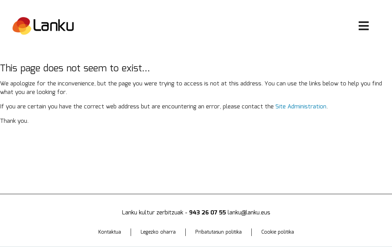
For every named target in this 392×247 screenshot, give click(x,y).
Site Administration (300, 106)
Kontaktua (109, 232)
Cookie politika (277, 232)
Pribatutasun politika (218, 232)
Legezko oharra (158, 232)
